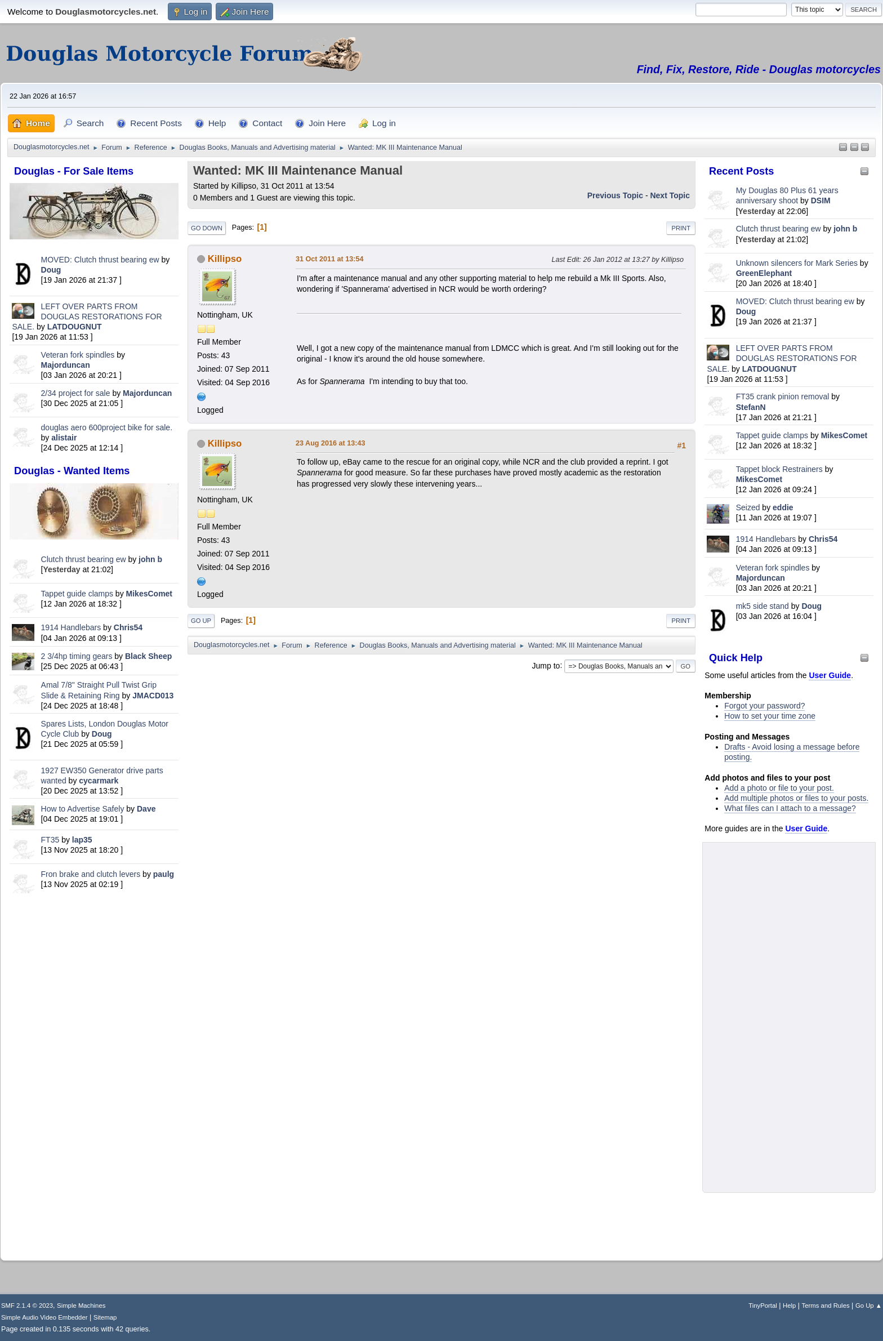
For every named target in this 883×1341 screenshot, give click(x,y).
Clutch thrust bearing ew (84, 559)
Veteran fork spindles (78, 354)
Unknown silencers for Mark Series (797, 263)
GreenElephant (764, 273)
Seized (749, 507)
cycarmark (98, 780)
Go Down (206, 228)
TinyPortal (762, 1305)
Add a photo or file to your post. (779, 787)
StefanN (751, 407)
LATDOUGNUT (74, 326)
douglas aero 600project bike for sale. (106, 427)
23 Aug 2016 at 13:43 (330, 443)
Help (789, 1305)
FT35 (50, 839)
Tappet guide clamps (77, 593)
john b (150, 559)
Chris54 (128, 627)
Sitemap (105, 1317)
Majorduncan (65, 364)
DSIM (821, 200)
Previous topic (615, 195)
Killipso (225, 258)
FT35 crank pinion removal (783, 396)
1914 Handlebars (71, 627)
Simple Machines (81, 1305)
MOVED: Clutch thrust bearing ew (101, 259)
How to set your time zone (769, 715)
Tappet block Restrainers (780, 469)
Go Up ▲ (868, 1305)
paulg (163, 874)
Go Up (201, 620)
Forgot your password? (764, 705)
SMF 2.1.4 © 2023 (27, 1305)
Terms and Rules (826, 1305)
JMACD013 (152, 695)
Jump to (546, 665)
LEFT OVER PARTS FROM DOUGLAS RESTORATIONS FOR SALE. (87, 316)
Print (680, 228)
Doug (51, 269)
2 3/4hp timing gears (77, 656)
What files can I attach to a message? (789, 808)
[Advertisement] (94, 1075)
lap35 (82, 839)
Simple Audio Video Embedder (44, 1317)
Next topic (670, 195)
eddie (783, 507)
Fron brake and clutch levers (91, 874)
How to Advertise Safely (82, 808)
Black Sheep (148, 656)
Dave (146, 808)
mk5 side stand (762, 606)
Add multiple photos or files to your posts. (796, 798)
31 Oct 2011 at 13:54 (329, 259)
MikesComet (149, 593)
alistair (64, 437)
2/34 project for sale (75, 393)
